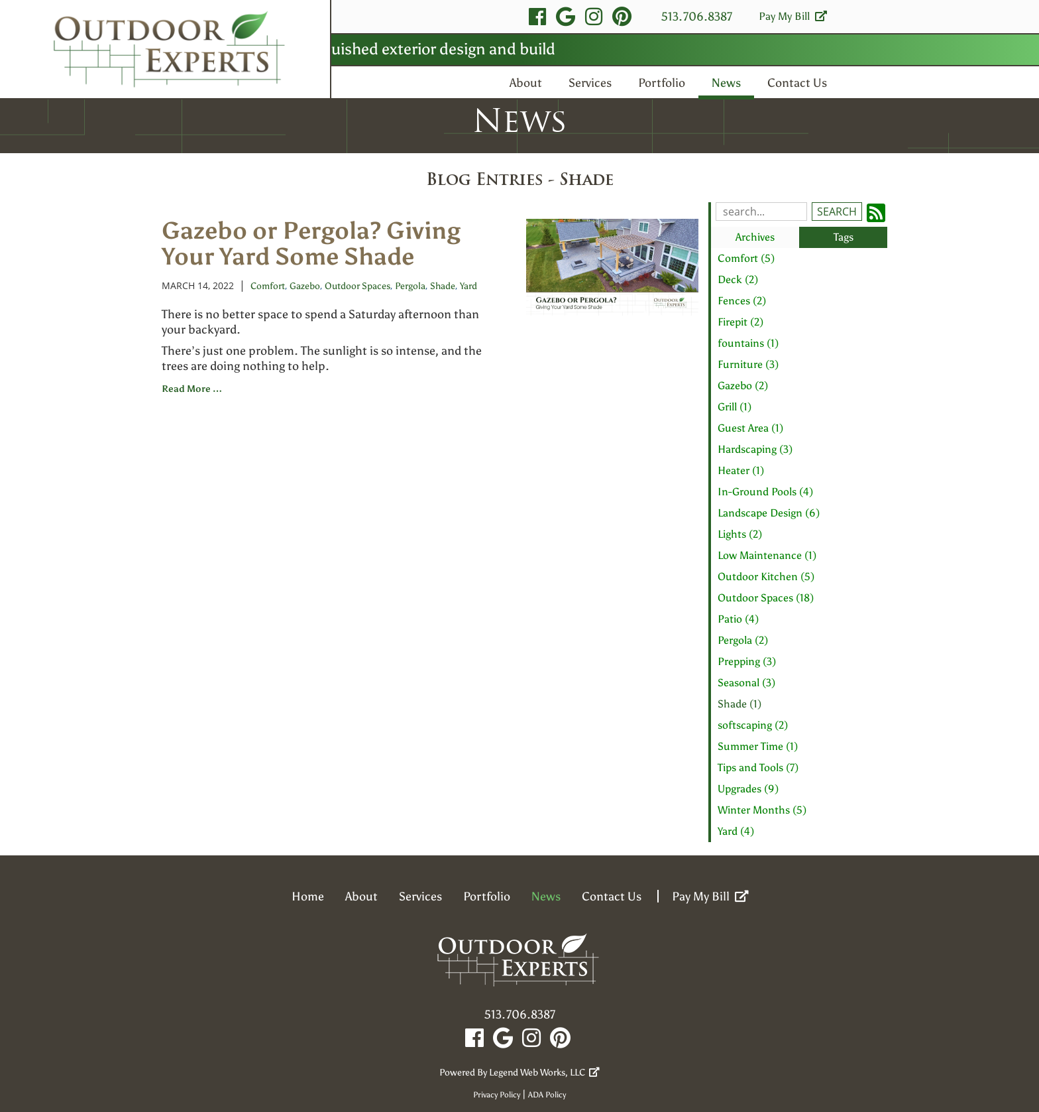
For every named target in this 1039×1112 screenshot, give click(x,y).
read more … (192, 389)
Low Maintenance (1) (767, 555)
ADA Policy (547, 1094)
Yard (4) (736, 831)
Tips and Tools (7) (758, 767)
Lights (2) (740, 534)
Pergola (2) (743, 640)
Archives (755, 237)
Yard (468, 286)
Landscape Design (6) (769, 513)
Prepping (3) (747, 661)
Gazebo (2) (743, 385)
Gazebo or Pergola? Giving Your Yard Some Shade (311, 243)
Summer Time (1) (758, 746)
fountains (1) (748, 343)
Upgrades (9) (748, 788)
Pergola (410, 286)
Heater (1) (741, 470)
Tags (843, 237)
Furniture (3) (748, 364)
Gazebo (305, 286)
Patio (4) (738, 619)
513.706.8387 (696, 16)
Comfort (267, 286)
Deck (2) (738, 279)
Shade (442, 286)
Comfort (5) (746, 258)
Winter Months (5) (762, 810)
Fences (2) (742, 300)
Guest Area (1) (750, 428)
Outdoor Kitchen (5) (766, 576)
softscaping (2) (753, 725)
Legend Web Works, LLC (544, 1073)
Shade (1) (739, 704)
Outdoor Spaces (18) (766, 597)
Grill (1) (734, 407)
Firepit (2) (740, 322)
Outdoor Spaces (357, 286)
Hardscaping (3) (755, 449)
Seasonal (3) (746, 682)
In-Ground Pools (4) (765, 491)
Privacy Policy (496, 1094)
